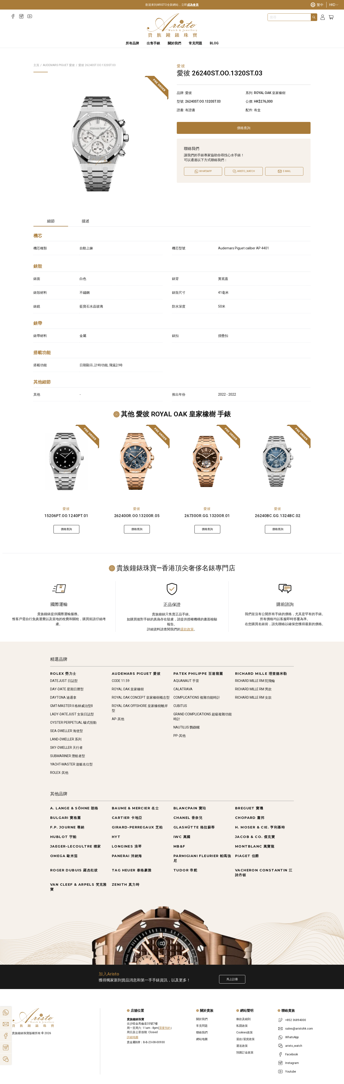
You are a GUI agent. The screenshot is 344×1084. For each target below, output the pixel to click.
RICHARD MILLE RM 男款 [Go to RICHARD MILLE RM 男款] (253, 689)
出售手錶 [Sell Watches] (153, 43)
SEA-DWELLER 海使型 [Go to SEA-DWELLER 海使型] (66, 731)
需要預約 (165, 1028)
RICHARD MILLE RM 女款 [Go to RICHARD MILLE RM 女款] (253, 697)
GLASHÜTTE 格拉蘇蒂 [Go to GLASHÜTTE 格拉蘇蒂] (194, 827)
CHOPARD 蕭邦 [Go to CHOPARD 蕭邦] (249, 818)
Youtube (290, 1071)
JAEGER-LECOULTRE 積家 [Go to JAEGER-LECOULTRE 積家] (75, 846)
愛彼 (66, 509)
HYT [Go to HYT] (116, 837)
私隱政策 (242, 1025)
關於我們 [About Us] (174, 43)
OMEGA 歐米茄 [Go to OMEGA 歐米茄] (64, 856)
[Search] (314, 17)
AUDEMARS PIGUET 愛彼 (59, 65)
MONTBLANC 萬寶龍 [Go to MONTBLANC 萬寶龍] (254, 846)
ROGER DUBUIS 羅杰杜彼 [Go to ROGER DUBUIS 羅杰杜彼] (74, 870)
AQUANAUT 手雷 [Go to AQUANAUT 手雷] (186, 681)
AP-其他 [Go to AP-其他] (118, 719)
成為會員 (193, 4)
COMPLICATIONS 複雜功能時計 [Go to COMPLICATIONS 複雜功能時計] (196, 697)
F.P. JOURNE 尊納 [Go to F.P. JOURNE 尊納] (67, 827)
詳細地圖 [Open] (132, 1037)
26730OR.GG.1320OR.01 (207, 515)
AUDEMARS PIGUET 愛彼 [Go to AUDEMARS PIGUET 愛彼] (136, 673)
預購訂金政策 (244, 1052)
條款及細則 (243, 1019)
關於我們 (202, 1019)
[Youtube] (30, 16)
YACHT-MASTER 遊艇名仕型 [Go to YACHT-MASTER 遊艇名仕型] (71, 764)
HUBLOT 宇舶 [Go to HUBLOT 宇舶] (63, 837)
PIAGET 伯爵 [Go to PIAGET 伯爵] (247, 856)
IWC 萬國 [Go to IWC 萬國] (181, 837)
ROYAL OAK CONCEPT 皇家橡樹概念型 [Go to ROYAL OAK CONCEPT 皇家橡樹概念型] (141, 697)
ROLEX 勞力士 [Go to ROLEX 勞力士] (63, 673)
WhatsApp (292, 1037)
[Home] (172, 25)
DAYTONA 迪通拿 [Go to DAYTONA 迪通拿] (63, 697)
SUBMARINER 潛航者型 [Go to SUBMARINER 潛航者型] (67, 756)
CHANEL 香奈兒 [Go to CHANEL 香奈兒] (188, 818)
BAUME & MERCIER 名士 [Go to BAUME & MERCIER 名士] (135, 808)
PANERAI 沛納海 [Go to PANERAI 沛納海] (127, 856)
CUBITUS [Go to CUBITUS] (180, 706)
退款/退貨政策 (245, 1039)
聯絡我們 (202, 1032)
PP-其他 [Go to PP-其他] (179, 736)
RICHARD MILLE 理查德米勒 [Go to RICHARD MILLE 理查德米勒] (261, 673)
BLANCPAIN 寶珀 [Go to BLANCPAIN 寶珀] (189, 808)
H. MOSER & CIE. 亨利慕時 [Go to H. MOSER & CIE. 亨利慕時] (260, 827)
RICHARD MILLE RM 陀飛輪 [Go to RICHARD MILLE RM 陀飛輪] (255, 681)
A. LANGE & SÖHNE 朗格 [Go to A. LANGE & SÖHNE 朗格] (74, 808)
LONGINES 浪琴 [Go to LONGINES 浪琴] (127, 846)
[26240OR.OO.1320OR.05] (137, 461)
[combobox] (289, 17)
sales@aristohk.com (299, 1028)
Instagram (292, 1063)
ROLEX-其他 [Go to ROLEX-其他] (59, 773)
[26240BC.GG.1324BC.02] (278, 461)
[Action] (5, 1059)
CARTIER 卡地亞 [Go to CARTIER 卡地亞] (127, 818)
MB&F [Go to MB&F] (179, 846)
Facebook (291, 1054)
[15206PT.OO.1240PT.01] (66, 461)
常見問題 (202, 1025)
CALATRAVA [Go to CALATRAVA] (183, 689)
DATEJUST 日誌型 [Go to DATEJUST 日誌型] (64, 681)
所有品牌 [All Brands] (132, 43)
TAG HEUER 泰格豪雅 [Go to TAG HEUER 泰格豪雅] (132, 870)
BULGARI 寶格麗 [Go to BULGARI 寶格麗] (65, 818)
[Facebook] (13, 16)
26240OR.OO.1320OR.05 (137, 515)
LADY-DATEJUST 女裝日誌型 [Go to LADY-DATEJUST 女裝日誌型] (72, 714)
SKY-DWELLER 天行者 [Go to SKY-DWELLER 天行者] (66, 747)
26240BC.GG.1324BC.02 (278, 515)
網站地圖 (202, 1039)
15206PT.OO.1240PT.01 (66, 515)
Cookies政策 (244, 1032)
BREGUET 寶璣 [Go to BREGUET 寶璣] (249, 808)
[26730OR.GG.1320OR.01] (207, 461)
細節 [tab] (51, 221)
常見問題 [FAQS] (195, 43)
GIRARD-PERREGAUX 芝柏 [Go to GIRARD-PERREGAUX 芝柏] (137, 827)
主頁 (36, 65)
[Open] (244, 171)
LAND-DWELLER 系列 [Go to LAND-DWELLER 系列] (65, 739)
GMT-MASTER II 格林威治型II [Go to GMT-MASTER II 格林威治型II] (71, 706)
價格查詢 (243, 128)
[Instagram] (21, 16)
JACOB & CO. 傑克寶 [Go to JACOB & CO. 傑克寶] (255, 837)
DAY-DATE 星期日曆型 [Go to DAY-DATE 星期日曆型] (67, 689)
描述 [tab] (85, 221)
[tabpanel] (172, 316)
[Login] (323, 17)
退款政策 (187, 629)
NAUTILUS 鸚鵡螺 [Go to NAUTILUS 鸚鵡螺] (186, 727)
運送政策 (242, 1045)
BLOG (214, 43)
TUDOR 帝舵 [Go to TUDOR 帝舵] (185, 870)
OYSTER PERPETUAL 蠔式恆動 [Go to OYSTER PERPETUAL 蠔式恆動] (73, 722)
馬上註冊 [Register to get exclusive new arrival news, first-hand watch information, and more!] (232, 979)
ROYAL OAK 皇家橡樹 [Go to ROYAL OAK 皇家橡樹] (128, 689)
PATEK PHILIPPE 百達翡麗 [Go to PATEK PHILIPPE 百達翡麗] (198, 673)
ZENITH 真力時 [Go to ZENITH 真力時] (126, 884)
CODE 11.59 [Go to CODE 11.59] (120, 681)
